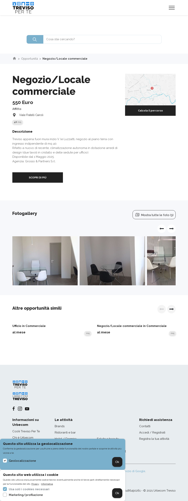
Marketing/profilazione (26, 495)
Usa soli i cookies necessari (29, 489)
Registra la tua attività (154, 439)
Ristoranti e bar (65, 432)
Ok (117, 462)
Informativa (47, 484)
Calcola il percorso (150, 110)
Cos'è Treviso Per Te (26, 431)
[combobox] (94, 39)
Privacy (35, 484)
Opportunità (29, 58)
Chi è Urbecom (22, 437)
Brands (59, 426)
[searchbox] (94, 39)
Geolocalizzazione (22, 461)
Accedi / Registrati (152, 432)
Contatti (144, 426)
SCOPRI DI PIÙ (37, 177)
